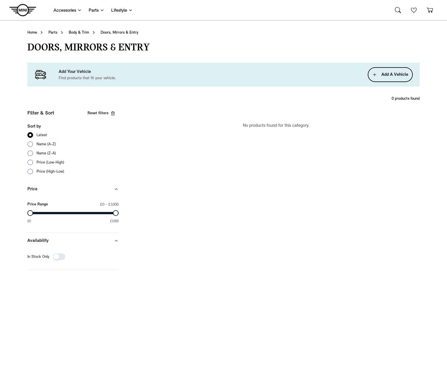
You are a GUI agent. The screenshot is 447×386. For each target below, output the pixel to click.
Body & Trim (79, 32)
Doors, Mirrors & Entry (119, 32)
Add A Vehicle (390, 74)
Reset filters (101, 113)
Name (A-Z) (46, 144)
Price (73, 189)
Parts (52, 32)
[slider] (30, 213)
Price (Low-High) (50, 162)
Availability (73, 240)
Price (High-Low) (50, 171)
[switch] (59, 256)
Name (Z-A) (46, 153)
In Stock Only (38, 256)
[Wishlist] (414, 10)
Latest (41, 135)
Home (32, 32)
